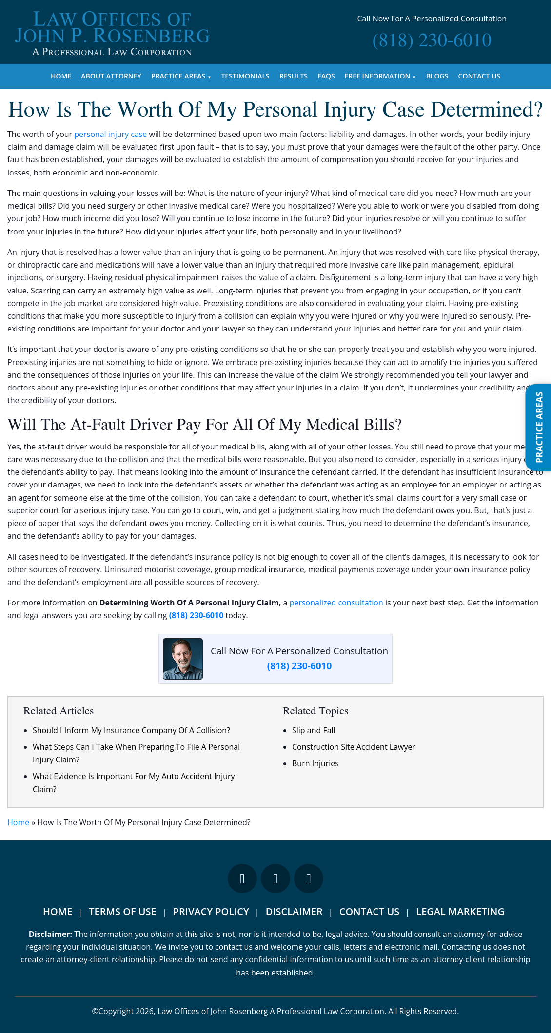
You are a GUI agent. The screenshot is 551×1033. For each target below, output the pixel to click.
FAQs (326, 75)
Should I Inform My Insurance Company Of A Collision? (131, 730)
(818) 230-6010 (196, 615)
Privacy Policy (211, 911)
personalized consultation (336, 602)
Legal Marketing (460, 911)
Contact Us (479, 75)
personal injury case (110, 134)
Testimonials (245, 75)
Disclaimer (294, 911)
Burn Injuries (315, 763)
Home (61, 75)
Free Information (378, 75)
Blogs (437, 75)
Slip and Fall (313, 730)
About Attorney (111, 75)
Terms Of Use (122, 911)
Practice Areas (178, 75)
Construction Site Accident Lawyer (353, 746)
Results (293, 75)
